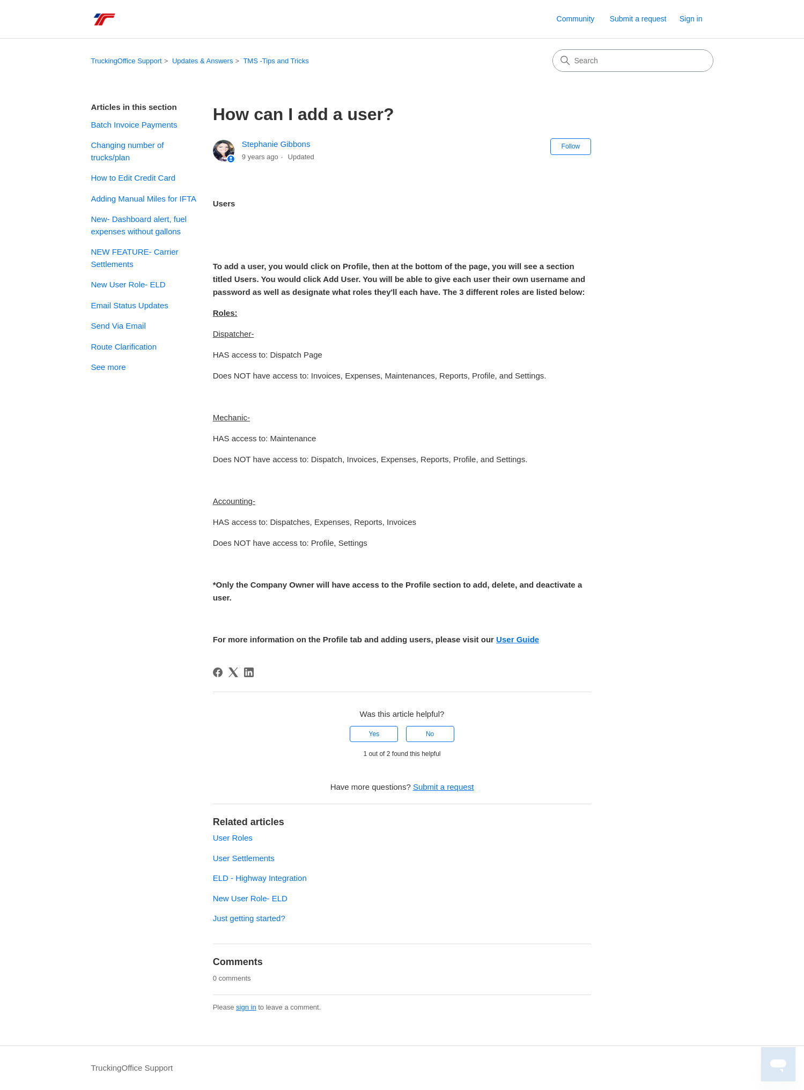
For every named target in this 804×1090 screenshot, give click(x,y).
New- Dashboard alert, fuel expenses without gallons (139, 225)
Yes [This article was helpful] (374, 734)
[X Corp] (233, 672)
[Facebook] (218, 672)
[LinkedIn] (249, 672)
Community (576, 18)
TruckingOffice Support (126, 61)
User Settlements (244, 858)
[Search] (633, 60)
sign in (246, 1007)
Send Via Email (118, 325)
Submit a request (638, 18)
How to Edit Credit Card (133, 177)
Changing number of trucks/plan (127, 151)
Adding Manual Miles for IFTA (143, 198)
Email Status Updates (129, 305)
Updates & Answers (202, 61)
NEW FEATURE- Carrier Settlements (135, 258)
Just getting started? (249, 918)
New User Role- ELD (128, 284)
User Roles (233, 837)
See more (108, 367)
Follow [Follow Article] (571, 146)
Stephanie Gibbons (276, 144)
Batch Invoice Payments (134, 124)
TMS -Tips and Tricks (275, 61)
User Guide (517, 639)
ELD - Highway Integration (260, 878)
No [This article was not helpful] (430, 734)
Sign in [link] (691, 18)
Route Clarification (124, 346)
